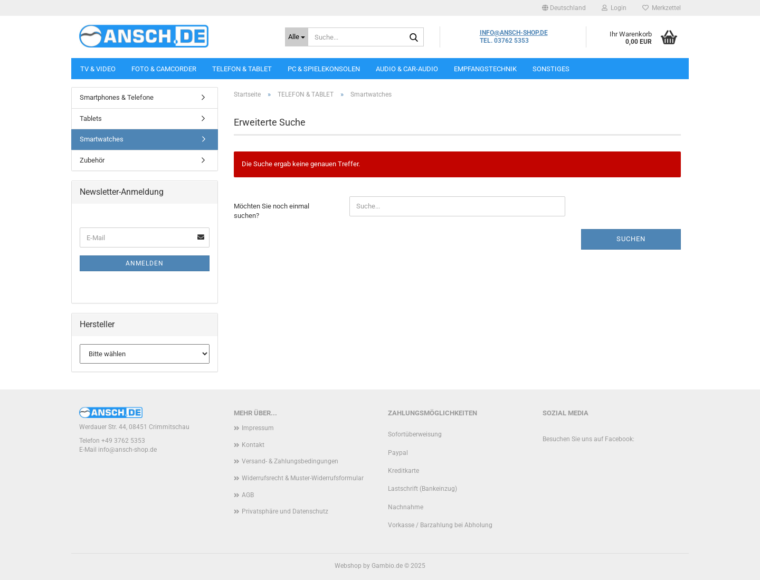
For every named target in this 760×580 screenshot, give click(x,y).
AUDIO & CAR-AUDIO (407, 69)
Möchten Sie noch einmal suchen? (271, 211)
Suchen (630, 239)
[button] (564, 8)
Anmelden (145, 263)
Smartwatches (102, 139)
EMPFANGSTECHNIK (485, 69)
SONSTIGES (551, 69)
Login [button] (614, 8)
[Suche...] (296, 36)
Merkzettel (661, 8)
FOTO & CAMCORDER (163, 69)
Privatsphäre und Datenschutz (285, 511)
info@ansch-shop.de (127, 449)
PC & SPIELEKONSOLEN (324, 69)
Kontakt (253, 445)
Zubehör (92, 160)
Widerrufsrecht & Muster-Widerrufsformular (303, 478)
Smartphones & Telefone (117, 97)
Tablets (91, 118)
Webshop (348, 565)
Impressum (258, 428)
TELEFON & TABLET (242, 69)
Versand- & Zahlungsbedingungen (290, 461)
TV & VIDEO (98, 69)
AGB (248, 495)
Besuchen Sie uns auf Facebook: (588, 439)
